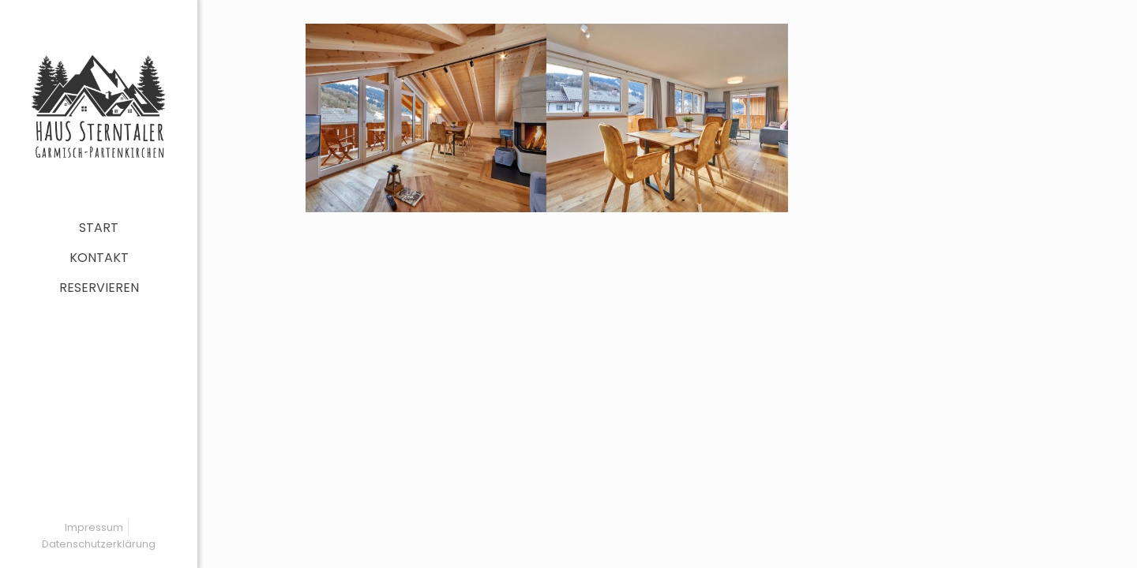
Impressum (94, 527)
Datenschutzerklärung (99, 543)
